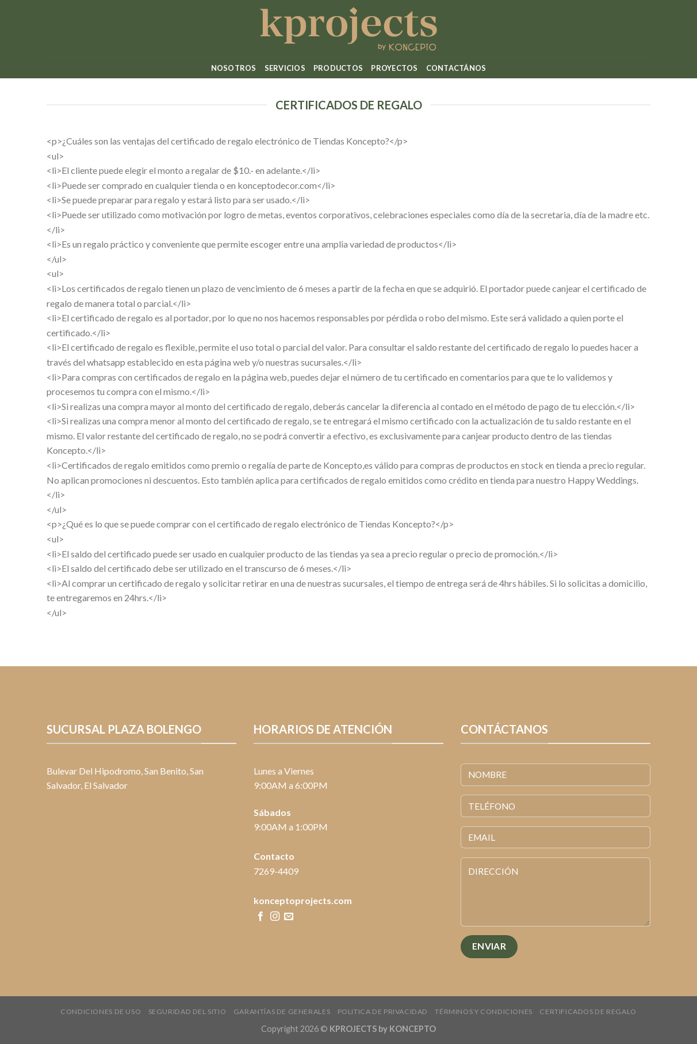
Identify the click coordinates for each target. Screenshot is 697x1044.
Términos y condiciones (483, 1011)
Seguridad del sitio (187, 1011)
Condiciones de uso (100, 1011)
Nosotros (233, 68)
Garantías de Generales (281, 1011)
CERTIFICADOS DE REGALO (587, 1011)
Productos (338, 68)
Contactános (456, 68)
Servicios (285, 68)
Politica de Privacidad (383, 1011)
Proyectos (394, 68)
